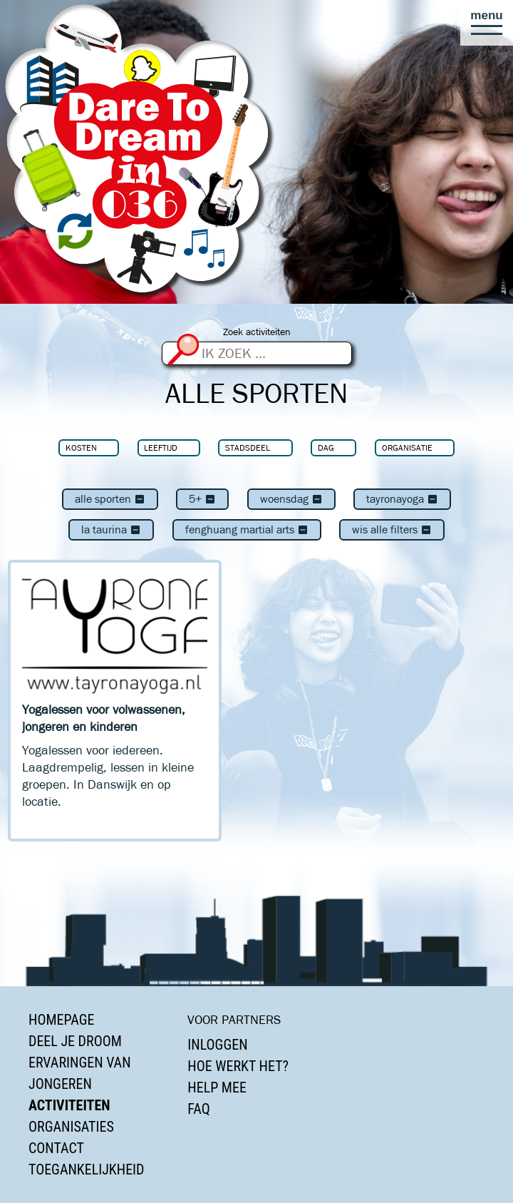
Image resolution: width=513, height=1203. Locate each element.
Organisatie (407, 447)
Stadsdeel (247, 447)
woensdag (291, 499)
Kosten (81, 447)
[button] (486, 23)
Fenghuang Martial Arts (247, 529)
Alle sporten (110, 499)
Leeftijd (160, 447)
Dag (326, 447)
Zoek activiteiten (257, 332)
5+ (202, 499)
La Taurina (111, 529)
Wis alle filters (392, 529)
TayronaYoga (402, 499)
